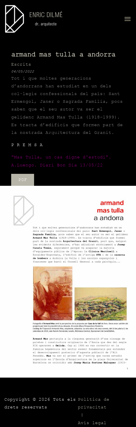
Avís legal (92, 423)
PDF (22, 179)
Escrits (21, 64)
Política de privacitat (93, 403)
